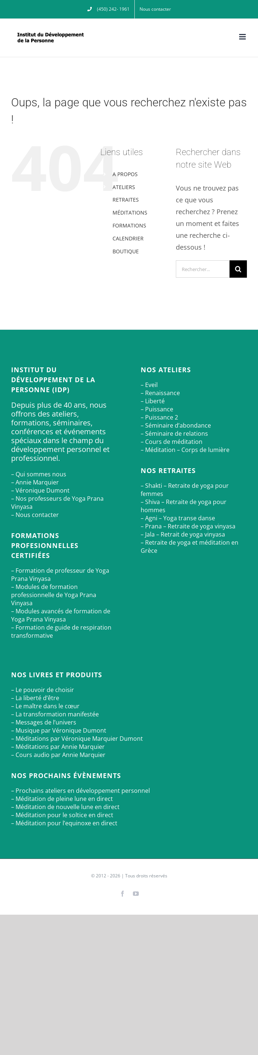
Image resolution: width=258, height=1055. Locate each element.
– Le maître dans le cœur (45, 706)
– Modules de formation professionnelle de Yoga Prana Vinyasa (53, 595)
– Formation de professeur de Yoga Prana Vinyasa (60, 574)
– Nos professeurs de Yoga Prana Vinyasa (57, 502)
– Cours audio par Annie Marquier (58, 755)
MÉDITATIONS (130, 212)
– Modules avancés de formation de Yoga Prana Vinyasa (60, 615)
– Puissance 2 (159, 417)
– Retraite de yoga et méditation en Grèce (189, 546)
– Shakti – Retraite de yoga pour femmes (185, 490)
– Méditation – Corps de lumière (185, 450)
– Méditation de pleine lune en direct (62, 799)
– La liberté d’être (35, 698)
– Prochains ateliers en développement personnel (80, 791)
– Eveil (149, 385)
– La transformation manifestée (55, 714)
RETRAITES (126, 199)
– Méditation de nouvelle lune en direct (65, 807)
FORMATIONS (129, 225)
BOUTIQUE (126, 251)
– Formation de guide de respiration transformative (61, 631)
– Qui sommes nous (38, 474)
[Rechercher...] (202, 269)
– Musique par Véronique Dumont (58, 730)
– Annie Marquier (35, 482)
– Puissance (157, 409)
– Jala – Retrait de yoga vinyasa (183, 534)
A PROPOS (125, 174)
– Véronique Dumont (40, 490)
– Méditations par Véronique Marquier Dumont (77, 738)
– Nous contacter (35, 515)
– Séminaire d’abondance (176, 425)
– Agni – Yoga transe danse (178, 518)
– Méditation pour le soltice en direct (62, 815)
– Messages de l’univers (43, 722)
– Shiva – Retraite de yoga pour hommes (184, 506)
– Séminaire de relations (174, 433)
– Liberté (153, 401)
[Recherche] (238, 269)
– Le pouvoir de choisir (42, 690)
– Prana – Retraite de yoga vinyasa (188, 526)
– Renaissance (160, 393)
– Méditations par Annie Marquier (58, 747)
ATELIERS (124, 187)
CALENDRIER (128, 238)
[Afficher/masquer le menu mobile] (243, 37)
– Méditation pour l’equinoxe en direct (64, 823)
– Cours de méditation (171, 442)
